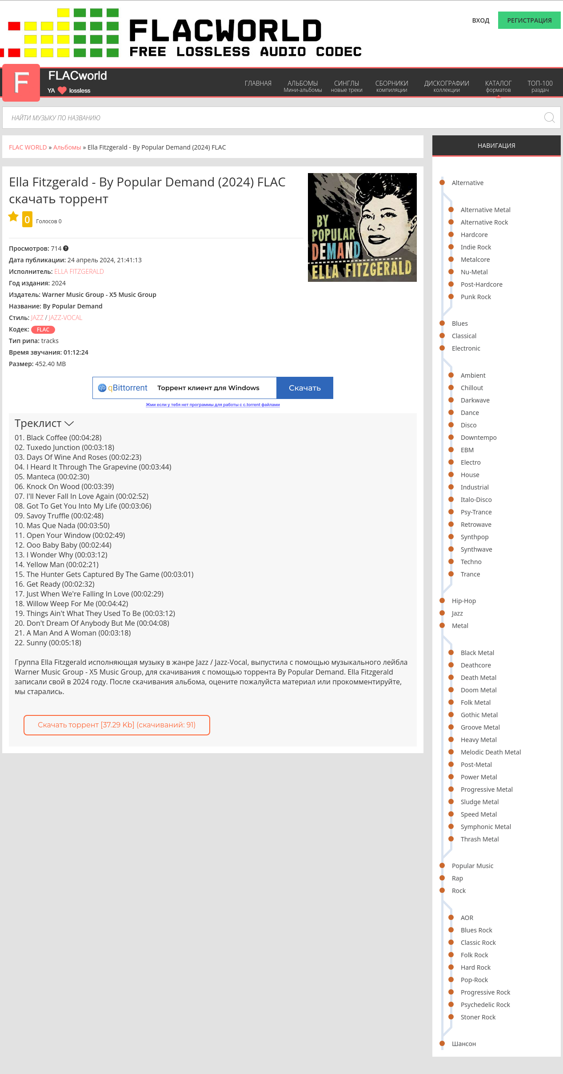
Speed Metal (479, 814)
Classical (464, 336)
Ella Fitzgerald (79, 271)
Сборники (391, 86)
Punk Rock (476, 296)
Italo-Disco (476, 499)
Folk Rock (474, 955)
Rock (459, 890)
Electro (471, 462)
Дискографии (446, 86)
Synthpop (475, 537)
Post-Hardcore (482, 284)
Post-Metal (476, 764)
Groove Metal (480, 727)
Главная (258, 83)
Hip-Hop (464, 600)
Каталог (498, 86)
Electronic (466, 348)
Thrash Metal (480, 839)
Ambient (473, 375)
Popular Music (472, 865)
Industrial (475, 487)
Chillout (472, 387)
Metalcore (475, 259)
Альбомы (303, 86)
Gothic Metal (479, 715)
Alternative (467, 182)
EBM (467, 450)
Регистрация (529, 20)
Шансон (464, 1043)
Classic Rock (478, 942)
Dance (470, 412)
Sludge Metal (480, 802)
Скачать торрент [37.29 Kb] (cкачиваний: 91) (117, 725)
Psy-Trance (476, 512)
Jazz (457, 613)
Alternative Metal (486, 209)
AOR (467, 917)
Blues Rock (476, 930)
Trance (470, 574)
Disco (469, 425)
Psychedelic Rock (485, 1004)
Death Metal (478, 677)
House (470, 474)
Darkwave (475, 400)
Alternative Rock (484, 222)
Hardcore (474, 234)
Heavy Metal (479, 739)
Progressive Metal (487, 789)
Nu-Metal (474, 272)
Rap (457, 878)
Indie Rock (476, 247)
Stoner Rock (478, 1017)
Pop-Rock (474, 979)
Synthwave (476, 549)
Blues (460, 323)
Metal (460, 625)
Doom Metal (479, 690)
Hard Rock (476, 967)
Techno (471, 561)
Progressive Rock (486, 992)
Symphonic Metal (486, 826)
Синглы (346, 86)
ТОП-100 (540, 86)
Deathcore (476, 665)
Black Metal (478, 652)
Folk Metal (476, 702)
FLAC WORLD (28, 147)
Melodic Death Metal (491, 752)
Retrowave (476, 524)
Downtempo (479, 437)
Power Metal (479, 777)
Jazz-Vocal (66, 317)
